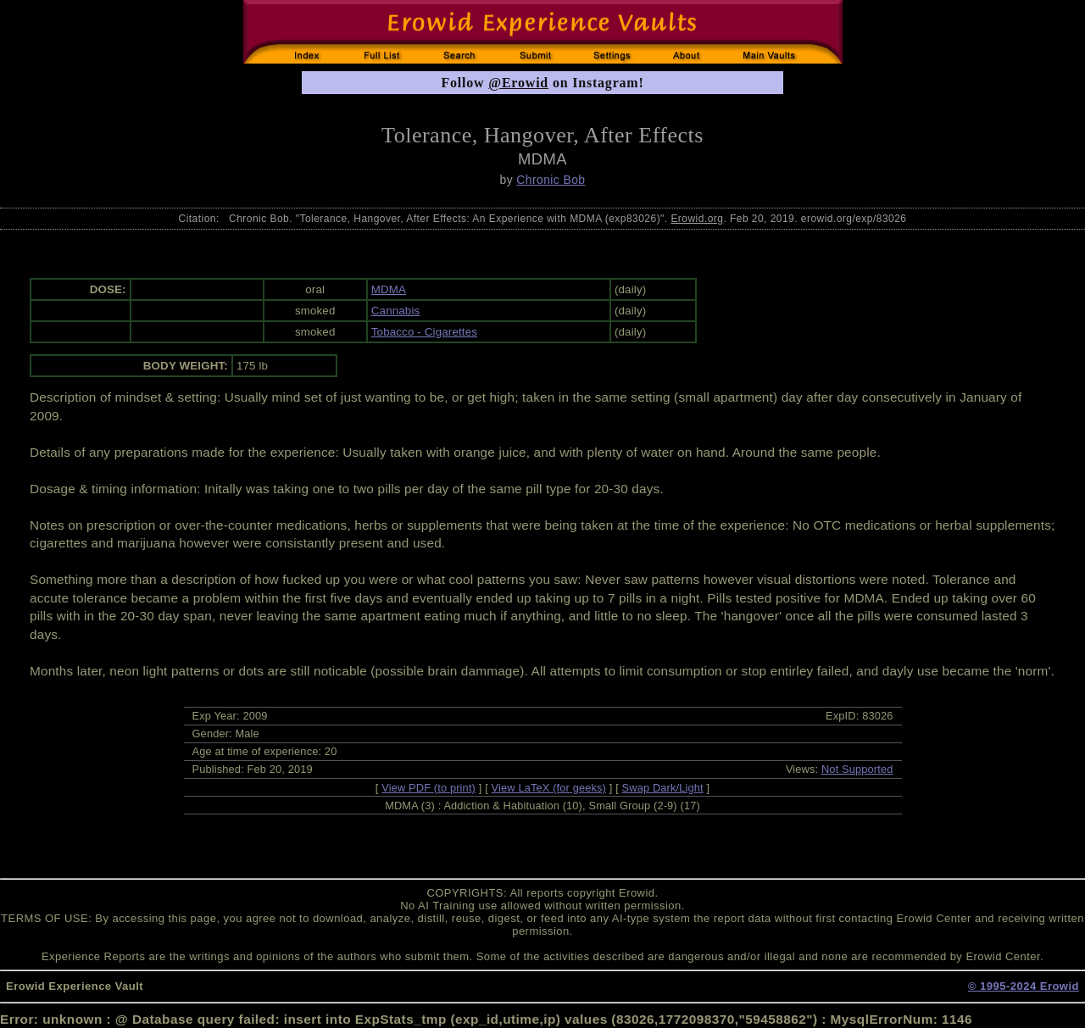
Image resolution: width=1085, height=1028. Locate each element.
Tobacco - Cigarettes (424, 331)
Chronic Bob (550, 179)
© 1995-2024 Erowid (1023, 986)
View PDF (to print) (428, 787)
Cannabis (395, 310)
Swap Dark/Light (663, 787)
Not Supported (857, 769)
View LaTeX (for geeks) (549, 787)
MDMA (388, 289)
